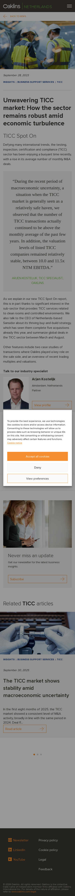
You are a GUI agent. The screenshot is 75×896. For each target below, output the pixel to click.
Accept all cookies (37, 456)
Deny (37, 467)
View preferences (37, 478)
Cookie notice (14, 442)
